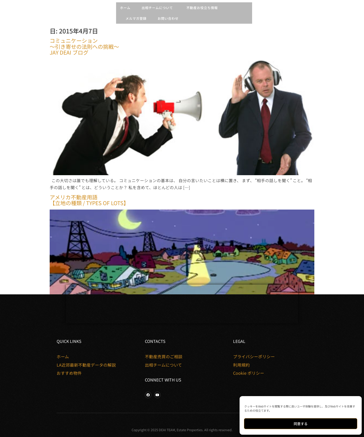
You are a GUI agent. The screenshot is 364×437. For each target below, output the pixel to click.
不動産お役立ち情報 (203, 7)
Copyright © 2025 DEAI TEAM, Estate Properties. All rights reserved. (182, 429)
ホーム (125, 7)
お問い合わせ (168, 18)
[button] (6, 13)
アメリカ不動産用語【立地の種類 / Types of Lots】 (89, 200)
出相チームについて (158, 7)
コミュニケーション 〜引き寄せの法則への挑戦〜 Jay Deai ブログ (84, 46)
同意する (301, 423)
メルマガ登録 (136, 18)
